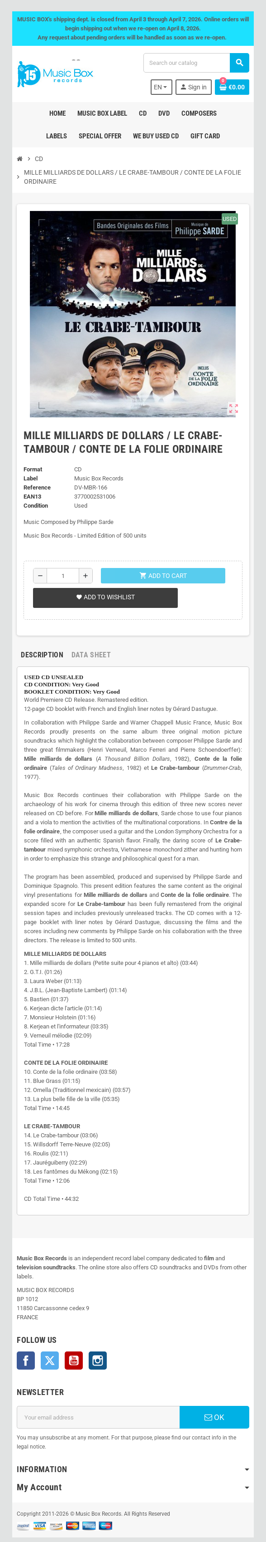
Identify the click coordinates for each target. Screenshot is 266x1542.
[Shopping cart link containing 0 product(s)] (233, 87)
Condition (34, 505)
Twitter (48, 1342)
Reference (35, 487)
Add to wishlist (104, 597)
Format (31, 469)
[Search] (196, 63)
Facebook (24, 1342)
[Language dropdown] (163, 87)
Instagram (96, 1342)
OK (215, 1399)
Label (29, 478)
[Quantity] (62, 575)
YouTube (72, 1342)
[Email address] (97, 1399)
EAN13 (31, 496)
